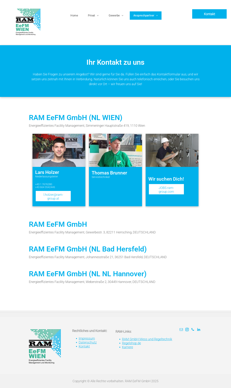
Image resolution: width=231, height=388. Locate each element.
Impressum (87, 338)
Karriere (127, 347)
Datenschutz (88, 342)
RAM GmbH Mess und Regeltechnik (147, 339)
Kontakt (84, 346)
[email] (181, 330)
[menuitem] (75, 15)
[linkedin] (198, 330)
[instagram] (187, 330)
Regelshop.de (131, 343)
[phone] (192, 330)
